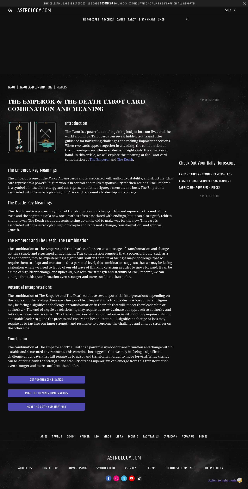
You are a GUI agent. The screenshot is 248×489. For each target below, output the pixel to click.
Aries (183, 174)
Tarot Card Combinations (36, 87)
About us (25, 468)
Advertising (77, 468)
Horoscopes (91, 19)
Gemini (206, 174)
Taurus (194, 174)
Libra (193, 181)
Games (121, 19)
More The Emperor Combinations (46, 393)
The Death (125, 159)
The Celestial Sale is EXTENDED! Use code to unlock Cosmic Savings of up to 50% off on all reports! (119, 3)
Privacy (131, 468)
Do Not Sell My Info (180, 468)
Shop (161, 19)
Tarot (132, 19)
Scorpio (205, 181)
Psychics (108, 19)
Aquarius (202, 187)
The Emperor (100, 159)
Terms (151, 468)
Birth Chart (147, 19)
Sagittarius (221, 181)
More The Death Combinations (46, 406)
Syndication (105, 468)
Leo (228, 174)
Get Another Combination (46, 379)
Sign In (230, 10)
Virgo (183, 181)
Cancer (218, 174)
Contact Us (50, 468)
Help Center (214, 468)
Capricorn (186, 187)
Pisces (215, 187)
